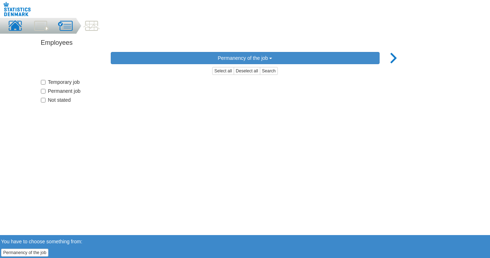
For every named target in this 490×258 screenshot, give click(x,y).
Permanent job (61, 91)
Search (269, 70)
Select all (223, 70)
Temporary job (60, 82)
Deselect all (247, 70)
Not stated (56, 100)
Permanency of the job (245, 58)
